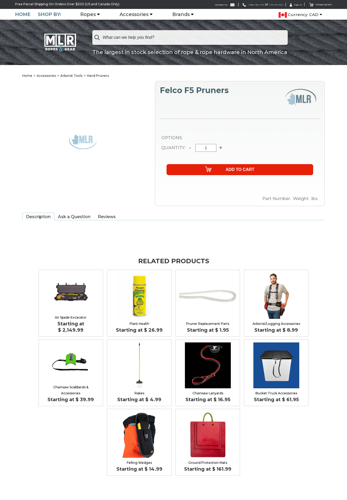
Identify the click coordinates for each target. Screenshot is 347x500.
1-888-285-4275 (231, 4)
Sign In (289, 4)
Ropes (91, 14)
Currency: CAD (298, 15)
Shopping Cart (317, 4)
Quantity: (173, 148)
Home (23, 14)
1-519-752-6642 (263, 4)
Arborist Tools (71, 76)
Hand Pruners (98, 76)
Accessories (137, 14)
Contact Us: (194, 4)
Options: (172, 138)
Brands (184, 14)
